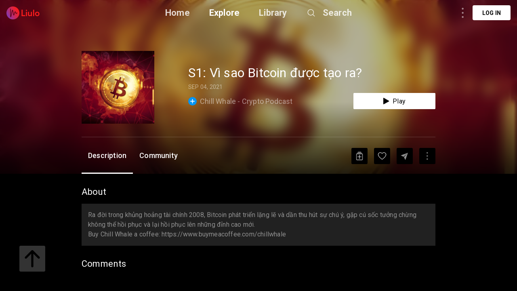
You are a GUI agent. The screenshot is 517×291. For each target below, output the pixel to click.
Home (177, 13)
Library (273, 13)
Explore (224, 13)
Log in (491, 13)
